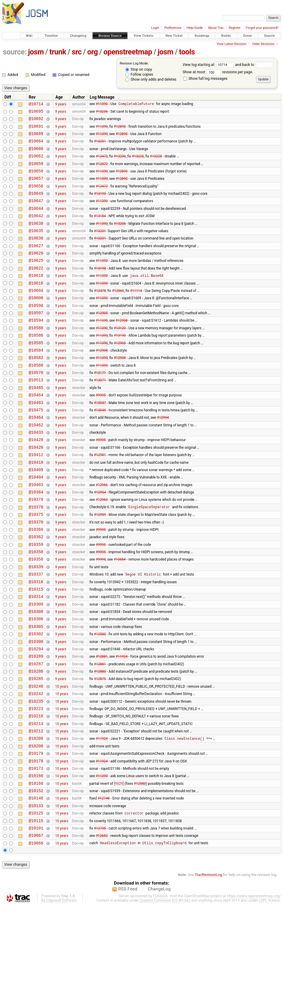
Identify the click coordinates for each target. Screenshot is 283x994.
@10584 (36, 380)
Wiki (29, 36)
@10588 (36, 355)
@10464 (36, 455)
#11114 (136, 313)
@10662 (36, 163)
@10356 (36, 613)
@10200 (36, 822)
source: (15, 52)
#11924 (122, 722)
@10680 (36, 154)
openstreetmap (127, 52)
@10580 (36, 397)
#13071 (100, 413)
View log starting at (209, 64)
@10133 (36, 889)
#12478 (100, 313)
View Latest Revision (231, 44)
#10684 (120, 614)
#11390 (102, 105)
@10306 (36, 680)
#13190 (120, 363)
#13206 (120, 238)
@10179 (36, 831)
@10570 (36, 405)
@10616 (36, 305)
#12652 (102, 923)
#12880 (100, 739)
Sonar (247, 36)
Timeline (51, 36)
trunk (57, 52)
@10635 (36, 246)
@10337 (36, 630)
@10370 (36, 572)
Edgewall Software (61, 988)
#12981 (100, 497)
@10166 (36, 856)
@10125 (36, 897)
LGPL (263, 988)
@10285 (36, 747)
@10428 (36, 480)
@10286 (36, 739)
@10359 (36, 597)
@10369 (36, 580)
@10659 (36, 171)
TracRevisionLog (208, 963)
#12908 (122, 347)
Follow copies (139, 74)
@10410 (36, 505)
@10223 (36, 781)
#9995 (101, 430)
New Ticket (174, 36)
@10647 (36, 213)
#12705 (100, 914)
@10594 (36, 346)
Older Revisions (263, 44)
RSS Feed (127, 977)
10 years (61, 756)
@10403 (36, 530)
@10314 (36, 655)
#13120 (120, 355)
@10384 (36, 538)
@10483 (36, 438)
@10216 (36, 789)
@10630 (36, 254)
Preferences (172, 28)
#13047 (100, 438)
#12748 (104, 881)
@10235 (36, 772)
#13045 (100, 447)
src (77, 52)
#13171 (100, 405)
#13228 (156, 163)
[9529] (119, 864)
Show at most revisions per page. (218, 72)
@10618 (36, 296)
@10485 (36, 422)
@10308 (36, 672)
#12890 (120, 129)
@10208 (36, 814)
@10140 (36, 881)
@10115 (36, 906)
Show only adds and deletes (150, 79)
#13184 (100, 230)
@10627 (36, 263)
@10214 (36, 797)
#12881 (102, 722)
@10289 (36, 722)
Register (234, 28)
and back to (254, 64)
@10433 (36, 472)
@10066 (36, 931)
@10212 (36, 806)
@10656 (36, 196)
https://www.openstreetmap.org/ (254, 984)
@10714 (36, 104)
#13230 (120, 163)
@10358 (36, 605)
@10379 (36, 547)
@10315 (36, 647)
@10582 (36, 388)
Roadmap (202, 36)
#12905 (102, 338)
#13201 (100, 246)
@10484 (36, 430)
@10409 (36, 513)
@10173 (36, 847)
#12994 (163, 455)
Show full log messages (205, 78)
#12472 (102, 163)
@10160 (36, 864)
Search (269, 36)
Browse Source (110, 36)
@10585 (36, 372)
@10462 (36, 463)
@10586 (36, 363)
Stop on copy (138, 69)
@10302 (36, 697)
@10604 (36, 313)
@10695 (36, 113)
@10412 (36, 497)
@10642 (36, 229)
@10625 (36, 279)
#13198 (100, 288)
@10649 (36, 204)
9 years (60, 104)
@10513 (36, 413)
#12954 (100, 539)
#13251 (100, 146)
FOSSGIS (160, 984)
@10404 (36, 522)
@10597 (36, 338)
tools (187, 52)
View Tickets (143, 36)
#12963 (102, 547)
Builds (226, 36)
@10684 (36, 146)
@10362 (36, 588)
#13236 (102, 113)
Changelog (78, 36)
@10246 (36, 756)
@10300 (36, 706)
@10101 (36, 914)
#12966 (102, 530)
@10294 (36, 714)
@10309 (36, 664)
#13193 (100, 205)
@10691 (36, 129)
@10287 (36, 731)
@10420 (36, 488)
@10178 (36, 839)
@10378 (36, 555)
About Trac (216, 28)
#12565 (118, 313)
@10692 (36, 121)
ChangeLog (159, 977)
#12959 (100, 564)
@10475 (36, 447)
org (92, 52)
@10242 (36, 764)
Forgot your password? (262, 28)
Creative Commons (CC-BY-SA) (165, 988)
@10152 (36, 872)
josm (36, 52)
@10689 (36, 138)
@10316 (36, 639)
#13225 (138, 163)
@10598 (36, 330)
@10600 (36, 321)
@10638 (36, 238)
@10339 (36, 622)
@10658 (36, 179)
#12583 (100, 697)
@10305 (36, 689)
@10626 (36, 271)
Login (155, 28)
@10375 (36, 563)
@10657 (36, 188)
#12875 (100, 747)
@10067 (36, 922)
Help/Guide (195, 28)
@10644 (36, 221)
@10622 (36, 288)
